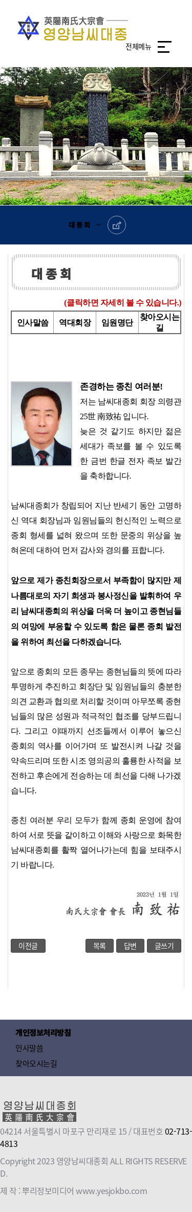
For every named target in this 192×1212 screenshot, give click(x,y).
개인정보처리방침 (43, 1032)
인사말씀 (33, 322)
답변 (130, 945)
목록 (99, 945)
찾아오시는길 (36, 1063)
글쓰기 (164, 945)
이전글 (28, 945)
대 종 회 (79, 225)
